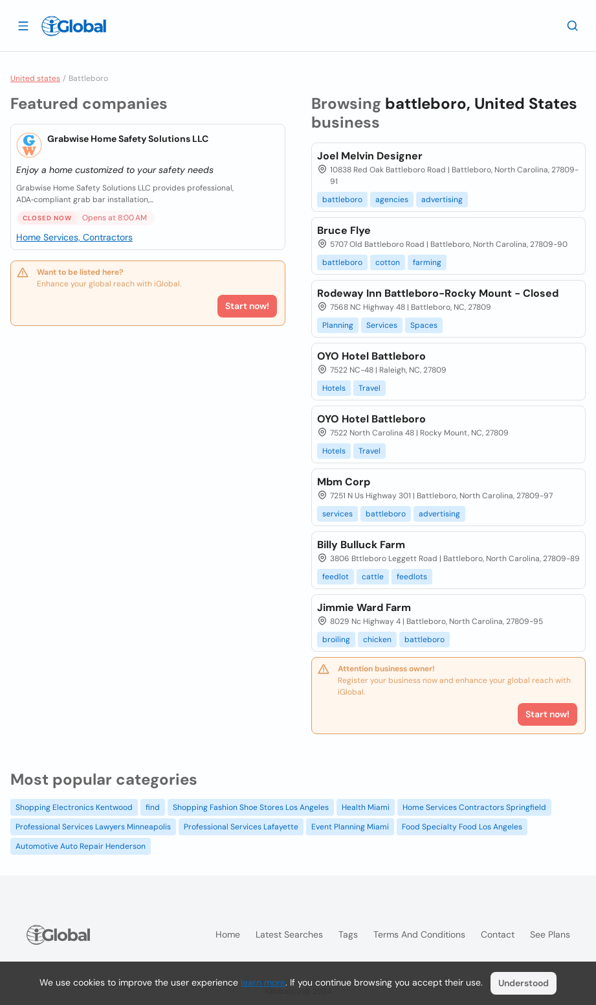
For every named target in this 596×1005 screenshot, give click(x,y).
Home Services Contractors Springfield (474, 807)
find (153, 807)
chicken (377, 639)
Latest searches (289, 934)
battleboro (342, 199)
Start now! (247, 306)
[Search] (573, 25)
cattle (373, 577)
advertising (442, 199)
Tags (348, 934)
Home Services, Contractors (74, 237)
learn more (263, 982)
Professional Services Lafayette (241, 827)
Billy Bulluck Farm (361, 544)
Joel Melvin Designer (370, 156)
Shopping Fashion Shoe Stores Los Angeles (251, 807)
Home (227, 934)
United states (35, 78)
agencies (391, 199)
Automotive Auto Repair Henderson (81, 846)
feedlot (335, 577)
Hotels (334, 388)
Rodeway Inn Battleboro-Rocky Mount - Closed (437, 293)
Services (381, 325)
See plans (550, 934)
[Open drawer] (23, 25)
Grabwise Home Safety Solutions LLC (127, 138)
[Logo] (73, 26)
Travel (370, 388)
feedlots (412, 577)
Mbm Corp (343, 482)
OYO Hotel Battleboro (371, 356)
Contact (497, 934)
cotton (387, 262)
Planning (337, 325)
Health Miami (366, 807)
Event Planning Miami (350, 827)
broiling (336, 639)
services (337, 514)
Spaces (423, 325)
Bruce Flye (344, 230)
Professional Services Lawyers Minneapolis (93, 827)
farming (427, 262)
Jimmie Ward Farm (364, 607)
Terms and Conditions (419, 934)
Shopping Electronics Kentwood (74, 807)
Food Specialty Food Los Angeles (462, 827)
